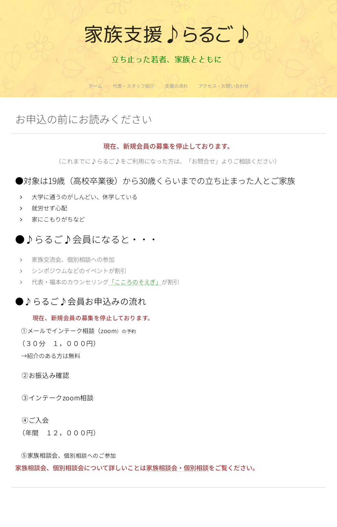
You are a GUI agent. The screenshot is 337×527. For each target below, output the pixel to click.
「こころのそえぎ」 (135, 281)
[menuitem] (155, 86)
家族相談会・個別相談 (177, 467)
